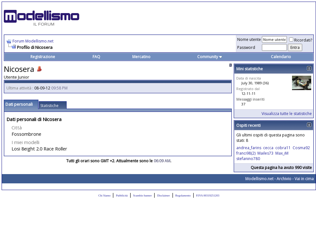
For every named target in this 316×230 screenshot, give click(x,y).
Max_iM (281, 153)
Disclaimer (163, 195)
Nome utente (249, 39)
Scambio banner (142, 195)
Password (246, 47)
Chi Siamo (104, 195)
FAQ (96, 56)
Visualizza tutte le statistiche (287, 113)
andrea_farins (248, 147)
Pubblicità (122, 195)
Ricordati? (300, 40)
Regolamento (183, 195)
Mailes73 (265, 153)
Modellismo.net (259, 178)
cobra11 (283, 147)
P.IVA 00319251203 (207, 195)
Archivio (284, 178)
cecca (268, 147)
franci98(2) (245, 153)
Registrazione (42, 56)
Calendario (281, 56)
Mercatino (141, 56)
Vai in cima (304, 178)
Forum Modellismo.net (32, 41)
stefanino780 (248, 158)
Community (210, 56)
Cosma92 (301, 147)
